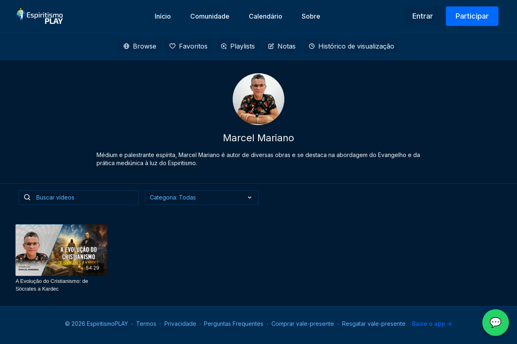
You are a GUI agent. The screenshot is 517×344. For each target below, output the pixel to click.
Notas (282, 46)
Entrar (422, 16)
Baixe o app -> (432, 323)
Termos (146, 323)
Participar (472, 16)
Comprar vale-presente (302, 323)
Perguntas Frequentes (233, 323)
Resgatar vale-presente (374, 323)
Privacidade (180, 323)
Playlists (238, 46)
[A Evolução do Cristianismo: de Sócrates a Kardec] (61, 285)
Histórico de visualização (351, 46)
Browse (139, 46)
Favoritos (188, 46)
